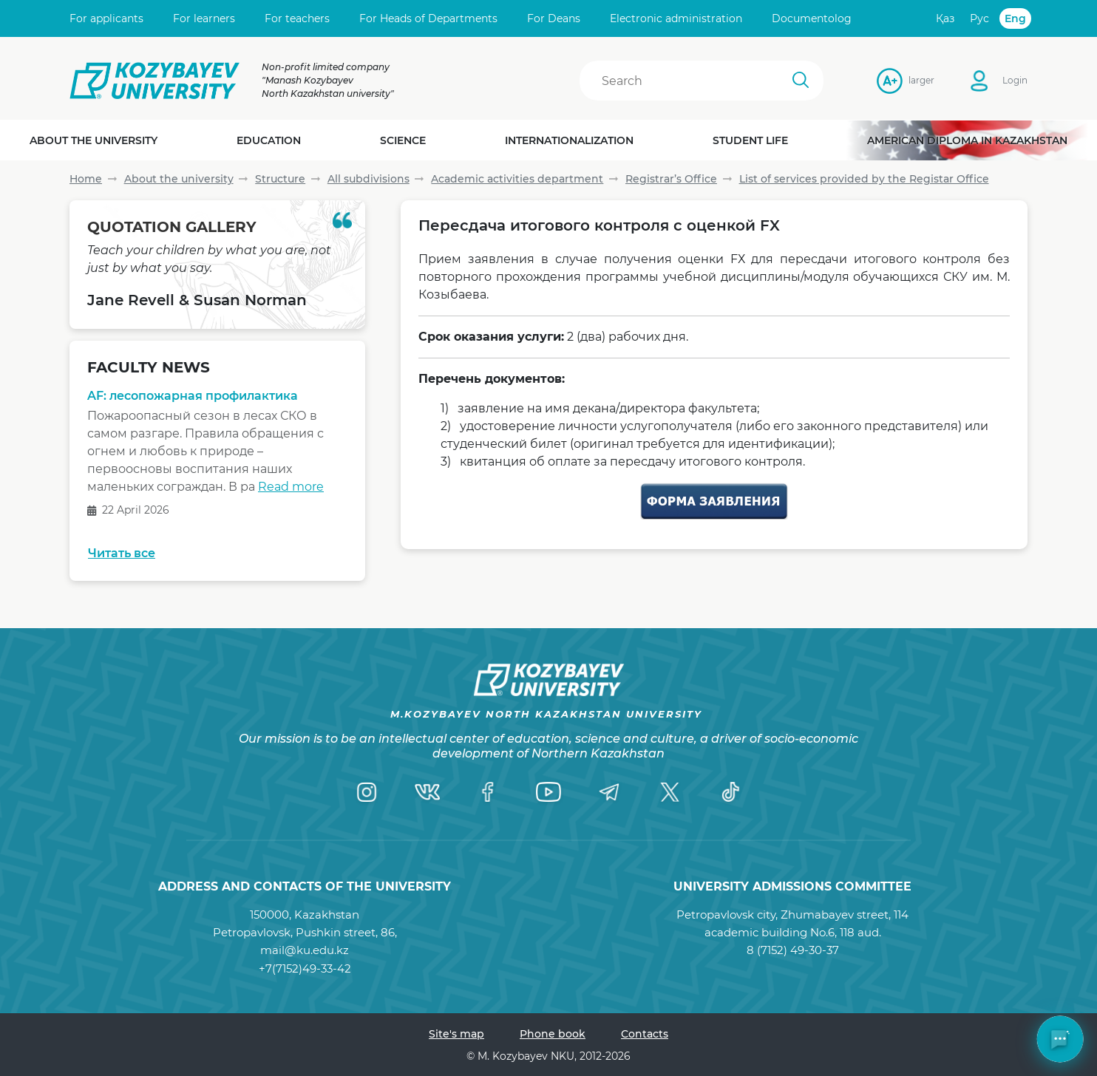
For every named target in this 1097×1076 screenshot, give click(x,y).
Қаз (945, 18)
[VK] (427, 791)
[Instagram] (366, 791)
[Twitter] (669, 791)
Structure (280, 178)
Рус (979, 18)
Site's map (456, 1034)
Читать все (121, 553)
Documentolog (812, 18)
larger (912, 80)
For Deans (553, 18)
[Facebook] (487, 791)
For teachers (297, 18)
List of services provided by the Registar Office (864, 178)
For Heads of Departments (428, 18)
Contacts (644, 1034)
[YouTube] (548, 791)
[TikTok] (730, 791)
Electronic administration (676, 18)
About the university (179, 178)
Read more (291, 487)
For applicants (106, 18)
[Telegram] (609, 791)
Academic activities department (517, 178)
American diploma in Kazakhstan (967, 140)
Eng (1015, 18)
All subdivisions (368, 178)
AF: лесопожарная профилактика (192, 396)
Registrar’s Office (671, 178)
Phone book (552, 1034)
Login (1015, 80)
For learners (204, 18)
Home (85, 178)
